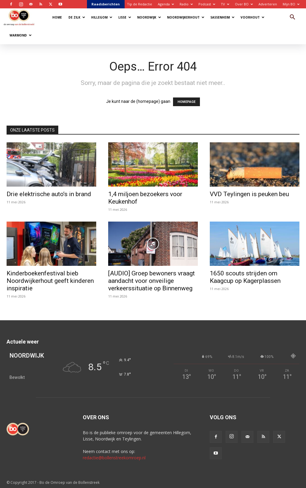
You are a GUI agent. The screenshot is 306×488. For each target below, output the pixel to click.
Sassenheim (222, 17)
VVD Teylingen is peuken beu (249, 194)
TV (225, 4)
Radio (186, 4)
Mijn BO (291, 4)
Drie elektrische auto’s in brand (49, 194)
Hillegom (101, 17)
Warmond (21, 35)
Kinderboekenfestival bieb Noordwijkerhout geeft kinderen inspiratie (50, 281)
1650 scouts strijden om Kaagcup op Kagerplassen (245, 277)
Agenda (166, 4)
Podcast (206, 4)
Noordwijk (149, 17)
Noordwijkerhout (185, 17)
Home (57, 17)
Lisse (124, 17)
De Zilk (76, 17)
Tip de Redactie (139, 4)
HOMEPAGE (186, 102)
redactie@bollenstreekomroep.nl (114, 457)
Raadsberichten (105, 4)
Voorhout (252, 17)
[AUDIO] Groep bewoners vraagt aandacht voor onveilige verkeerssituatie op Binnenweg (151, 281)
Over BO (244, 4)
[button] (292, 18)
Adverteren (267, 4)
